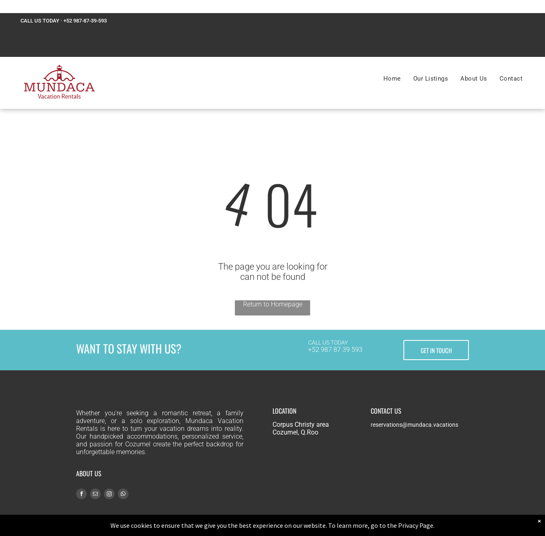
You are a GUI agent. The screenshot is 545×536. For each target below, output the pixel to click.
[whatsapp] (123, 495)
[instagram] (109, 495)
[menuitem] (392, 78)
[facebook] (81, 495)
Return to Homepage (272, 304)
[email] (95, 495)
